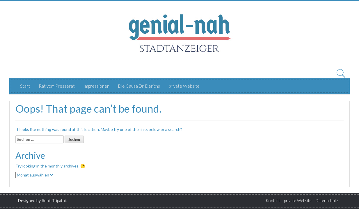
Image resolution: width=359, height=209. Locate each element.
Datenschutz (326, 200)
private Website (184, 86)
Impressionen (96, 86)
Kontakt (273, 200)
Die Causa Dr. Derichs (139, 86)
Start (25, 86)
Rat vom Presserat (57, 86)
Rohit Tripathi (54, 200)
